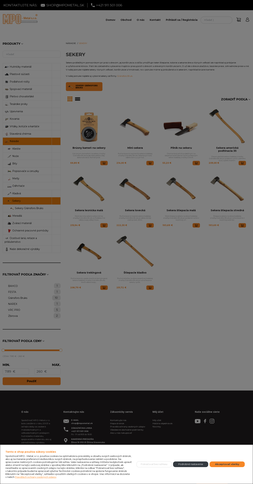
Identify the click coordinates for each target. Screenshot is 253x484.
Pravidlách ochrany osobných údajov (35, 477)
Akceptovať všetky (227, 464)
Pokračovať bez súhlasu (154, 464)
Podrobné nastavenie (190, 464)
